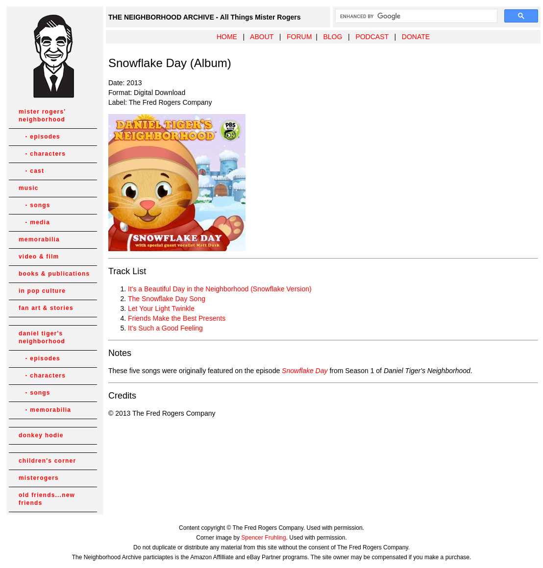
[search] (415, 16)
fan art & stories (46, 308)
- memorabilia (45, 409)
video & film (39, 256)
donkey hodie (41, 435)
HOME (227, 37)
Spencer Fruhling (263, 537)
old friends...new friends (47, 499)
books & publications (54, 273)
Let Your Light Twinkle (161, 308)
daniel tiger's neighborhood (42, 337)
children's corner (47, 460)
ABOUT (261, 37)
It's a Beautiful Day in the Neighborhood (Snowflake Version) (220, 289)
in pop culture (42, 290)
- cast (31, 170)
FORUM (299, 37)
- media (34, 222)
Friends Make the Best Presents (176, 318)
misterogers (39, 477)
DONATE (416, 37)
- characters (42, 153)
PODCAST (371, 37)
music (29, 188)
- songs (34, 205)
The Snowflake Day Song (166, 299)
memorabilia (39, 239)
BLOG (332, 37)
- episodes (39, 136)
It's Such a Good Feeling (165, 328)
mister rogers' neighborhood (42, 115)
